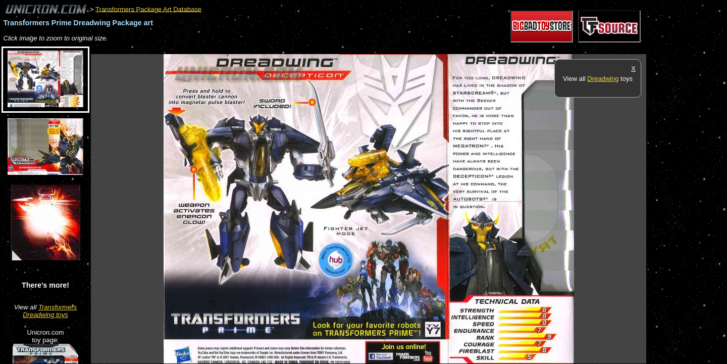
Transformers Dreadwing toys (50, 310)
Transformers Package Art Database (148, 9)
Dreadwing (602, 78)
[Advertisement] (274, 49)
